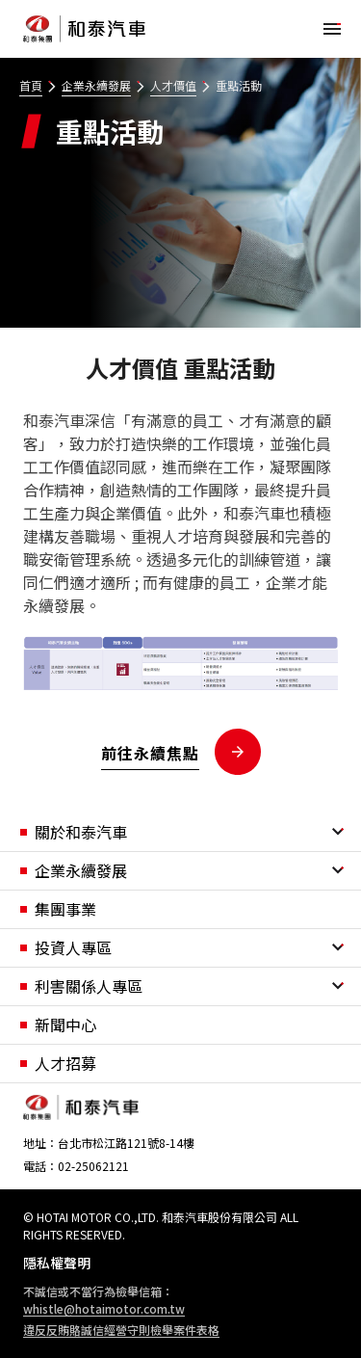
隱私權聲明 (56, 1262)
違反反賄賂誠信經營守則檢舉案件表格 (121, 1329)
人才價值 (173, 85)
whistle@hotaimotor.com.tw (104, 1308)
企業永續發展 (96, 85)
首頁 (30, 85)
